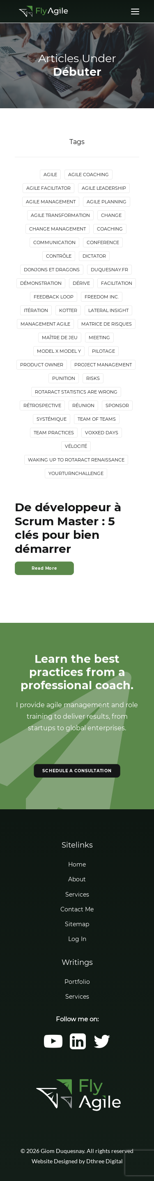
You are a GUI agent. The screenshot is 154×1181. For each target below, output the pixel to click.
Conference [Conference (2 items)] (103, 242)
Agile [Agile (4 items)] (50, 174)
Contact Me (77, 909)
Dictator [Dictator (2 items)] (94, 256)
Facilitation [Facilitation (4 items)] (116, 283)
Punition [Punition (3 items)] (63, 378)
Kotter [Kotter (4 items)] (68, 310)
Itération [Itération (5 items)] (36, 310)
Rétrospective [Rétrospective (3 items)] (42, 405)
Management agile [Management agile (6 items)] (45, 324)
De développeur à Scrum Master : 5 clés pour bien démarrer (68, 528)
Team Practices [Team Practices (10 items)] (54, 433)
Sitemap (77, 924)
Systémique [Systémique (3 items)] (52, 419)
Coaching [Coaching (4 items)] (110, 229)
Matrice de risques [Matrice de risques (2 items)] (106, 324)
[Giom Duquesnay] (43, 11)
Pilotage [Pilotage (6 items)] (103, 351)
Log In (77, 939)
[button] (53, 1047)
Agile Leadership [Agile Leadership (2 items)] (104, 188)
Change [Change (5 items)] (111, 215)
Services (77, 894)
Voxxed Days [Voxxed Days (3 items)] (101, 433)
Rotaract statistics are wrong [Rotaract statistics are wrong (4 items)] (76, 392)
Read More (44, 568)
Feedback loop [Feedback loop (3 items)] (54, 297)
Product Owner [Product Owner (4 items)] (41, 365)
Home (77, 864)
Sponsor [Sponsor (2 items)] (117, 405)
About (77, 879)
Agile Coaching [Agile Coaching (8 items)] (88, 174)
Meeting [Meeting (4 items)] (99, 337)
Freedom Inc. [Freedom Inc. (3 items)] (102, 297)
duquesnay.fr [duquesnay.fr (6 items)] (109, 270)
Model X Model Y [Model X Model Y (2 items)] (59, 351)
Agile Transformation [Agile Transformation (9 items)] (60, 215)
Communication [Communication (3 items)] (54, 242)
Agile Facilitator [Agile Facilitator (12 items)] (48, 188)
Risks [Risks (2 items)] (93, 378)
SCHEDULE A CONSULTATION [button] (76, 770)
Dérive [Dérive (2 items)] (81, 283)
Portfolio (77, 981)
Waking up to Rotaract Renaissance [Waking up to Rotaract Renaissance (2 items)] (76, 460)
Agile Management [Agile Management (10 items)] (51, 202)
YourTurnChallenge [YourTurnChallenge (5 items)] (75, 473)
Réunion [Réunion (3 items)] (83, 405)
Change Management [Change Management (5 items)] (57, 229)
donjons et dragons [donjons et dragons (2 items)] (52, 270)
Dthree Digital (104, 1161)
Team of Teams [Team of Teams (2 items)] (97, 419)
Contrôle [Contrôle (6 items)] (58, 256)
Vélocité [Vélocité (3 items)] (76, 446)
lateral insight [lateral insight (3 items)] (108, 310)
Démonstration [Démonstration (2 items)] (41, 283)
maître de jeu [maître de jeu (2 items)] (60, 337)
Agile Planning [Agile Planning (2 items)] (106, 202)
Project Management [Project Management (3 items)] (103, 365)
